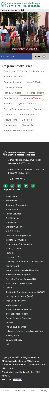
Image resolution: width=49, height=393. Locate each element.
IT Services (11, 222)
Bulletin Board (12, 218)
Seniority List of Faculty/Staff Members (25, 261)
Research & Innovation (17, 204)
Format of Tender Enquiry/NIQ (21, 278)
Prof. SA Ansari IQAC (16, 300)
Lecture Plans (10, 119)
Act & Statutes (13, 231)
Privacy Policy (12, 335)
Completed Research (14, 87)
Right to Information (16, 239)
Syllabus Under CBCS (28, 103)
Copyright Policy (14, 339)
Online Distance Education (19, 318)
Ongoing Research (13, 81)
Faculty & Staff (19, 390)
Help (8, 344)
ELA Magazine (10, 125)
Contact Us (9, 114)
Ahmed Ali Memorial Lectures (18, 130)
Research (8, 103)
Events (37, 108)
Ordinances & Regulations (18, 235)
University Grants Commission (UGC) (24, 331)
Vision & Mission (34, 81)
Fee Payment (12, 265)
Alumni (33, 390)
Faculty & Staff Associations (19, 244)
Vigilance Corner (14, 305)
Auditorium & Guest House (19, 283)
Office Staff (27, 119)
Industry (44, 390)
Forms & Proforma (15, 257)
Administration (13, 209)
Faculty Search (13, 248)
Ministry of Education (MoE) (19, 296)
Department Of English (13, 10)
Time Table (9, 98)
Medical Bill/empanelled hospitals (22, 270)
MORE (37, 56)
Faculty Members (12, 92)
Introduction (7, 56)
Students (5, 390)
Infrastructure (27, 114)
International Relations (17, 313)
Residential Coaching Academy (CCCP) (25, 291)
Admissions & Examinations (19, 309)
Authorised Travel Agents (18, 274)
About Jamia (12, 196)
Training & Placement (16, 326)
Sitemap (10, 322)
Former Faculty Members (16, 108)
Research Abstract (13, 76)
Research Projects (35, 92)
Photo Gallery (29, 125)
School (9, 287)
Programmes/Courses (31, 98)
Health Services (13, 213)
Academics (11, 200)
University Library (14, 226)
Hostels (9, 252)
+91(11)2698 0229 (16, 179)
